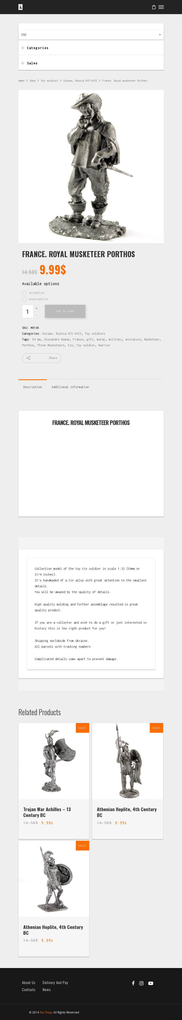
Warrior (104, 345)
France (78, 339)
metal (101, 339)
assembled (36, 293)
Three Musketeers (50, 345)
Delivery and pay (55, 982)
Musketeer (151, 339)
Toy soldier (85, 345)
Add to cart (65, 311)
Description (32, 387)
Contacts (28, 989)
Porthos (28, 345)
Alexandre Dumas (57, 339)
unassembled (38, 299)
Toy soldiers (49, 80)
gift (90, 339)
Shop (32, 80)
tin (70, 345)
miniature (133, 339)
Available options (40, 283)
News (47, 989)
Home (21, 80)
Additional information (70, 387)
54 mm (36, 339)
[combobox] (91, 35)
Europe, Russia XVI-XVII (80, 80)
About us (28, 982)
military (115, 339)
